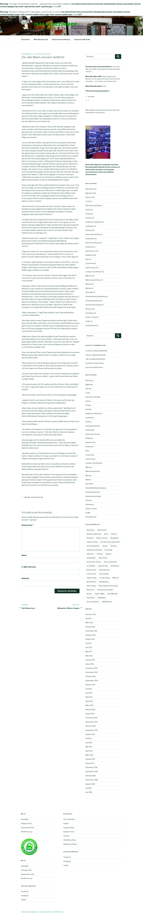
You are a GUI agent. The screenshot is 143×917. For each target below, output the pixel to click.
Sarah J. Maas (100, 594)
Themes (66, 836)
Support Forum (68, 832)
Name (24, 555)
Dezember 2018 (91, 767)
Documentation (69, 819)
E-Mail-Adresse (29, 567)
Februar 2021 (90, 660)
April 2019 (89, 751)
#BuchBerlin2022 (101, 351)
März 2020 (89, 705)
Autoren (88, 197)
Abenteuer (89, 189)
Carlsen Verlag (92, 542)
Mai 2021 (88, 651)
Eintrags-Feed (26, 823)
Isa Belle (46, 54)
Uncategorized (90, 325)
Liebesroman (90, 267)
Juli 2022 (88, 618)
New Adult (89, 292)
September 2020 (91, 680)
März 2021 (89, 656)
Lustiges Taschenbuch (93, 272)
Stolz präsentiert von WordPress (51, 912)
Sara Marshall (112, 594)
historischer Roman (92, 243)
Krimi (87, 259)
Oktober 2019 (90, 726)
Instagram (25, 896)
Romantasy (89, 313)
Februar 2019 (90, 759)
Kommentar (28, 525)
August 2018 (90, 784)
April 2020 (89, 701)
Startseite (25, 39)
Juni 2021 (88, 647)
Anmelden (24, 819)
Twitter (23, 900)
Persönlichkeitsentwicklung (95, 296)
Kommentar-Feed (27, 827)
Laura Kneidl (103, 574)
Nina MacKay (104, 582)
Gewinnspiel (89, 239)
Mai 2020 (88, 697)
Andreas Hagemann (94, 534)
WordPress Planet (70, 844)
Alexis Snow (102, 530)
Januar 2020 (89, 714)
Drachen (88, 218)
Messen (88, 284)
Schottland (91, 598)
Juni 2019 (88, 743)
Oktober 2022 (90, 614)
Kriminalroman (104, 570)
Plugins (66, 823)
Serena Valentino (93, 602)
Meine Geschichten (34, 497)
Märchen (88, 276)
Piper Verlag (91, 586)
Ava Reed (90, 538)
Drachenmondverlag (94, 550)
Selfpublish (102, 598)
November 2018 (91, 771)
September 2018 (91, 780)
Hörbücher (89, 247)
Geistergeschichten (92, 234)
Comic (87, 201)
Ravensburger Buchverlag (108, 586)
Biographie (114, 538)
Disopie (88, 214)
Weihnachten (107, 602)
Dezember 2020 (91, 668)
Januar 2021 (89, 664)
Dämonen (90, 554)
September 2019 (91, 730)
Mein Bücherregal (41, 39)
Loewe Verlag (104, 578)
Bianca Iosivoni (102, 538)
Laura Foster (91, 574)
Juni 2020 (88, 693)
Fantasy (88, 230)
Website (25, 578)
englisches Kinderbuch (93, 222)
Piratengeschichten (92, 301)
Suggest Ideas (68, 827)
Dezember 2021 (91, 631)
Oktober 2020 (90, 676)
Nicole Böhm (91, 582)
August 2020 (90, 685)
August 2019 (90, 734)
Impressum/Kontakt (82, 39)
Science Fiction (91, 317)
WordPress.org (26, 832)
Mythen (88, 288)
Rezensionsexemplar (93, 305)
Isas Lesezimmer (55, 24)
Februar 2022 (90, 627)
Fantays (108, 554)
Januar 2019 (89, 763)
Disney (88, 210)
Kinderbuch (89, 255)
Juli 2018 (88, 788)
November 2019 (91, 722)
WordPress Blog (69, 840)
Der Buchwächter (93, 546)
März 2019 (89, 755)
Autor (106, 534)
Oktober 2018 (90, 776)
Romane (88, 309)
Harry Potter (102, 558)
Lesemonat (89, 263)
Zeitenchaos (99, 363)
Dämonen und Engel (92, 205)
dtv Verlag (108, 550)
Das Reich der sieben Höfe (110, 542)
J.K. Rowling (91, 566)
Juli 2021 (88, 643)
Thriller (87, 321)
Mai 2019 (88, 747)
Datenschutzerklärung (61, 39)
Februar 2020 (90, 709)
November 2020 (91, 672)
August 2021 (90, 639)
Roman (89, 594)
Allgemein (89, 193)
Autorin (114, 534)
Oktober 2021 (90, 635)
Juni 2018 (88, 792)
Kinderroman (91, 570)
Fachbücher (89, 226)
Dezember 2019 (91, 718)
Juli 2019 (88, 738)
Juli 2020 (88, 689)
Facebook (24, 891)
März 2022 (89, 623)
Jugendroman (90, 251)
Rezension (90, 590)
